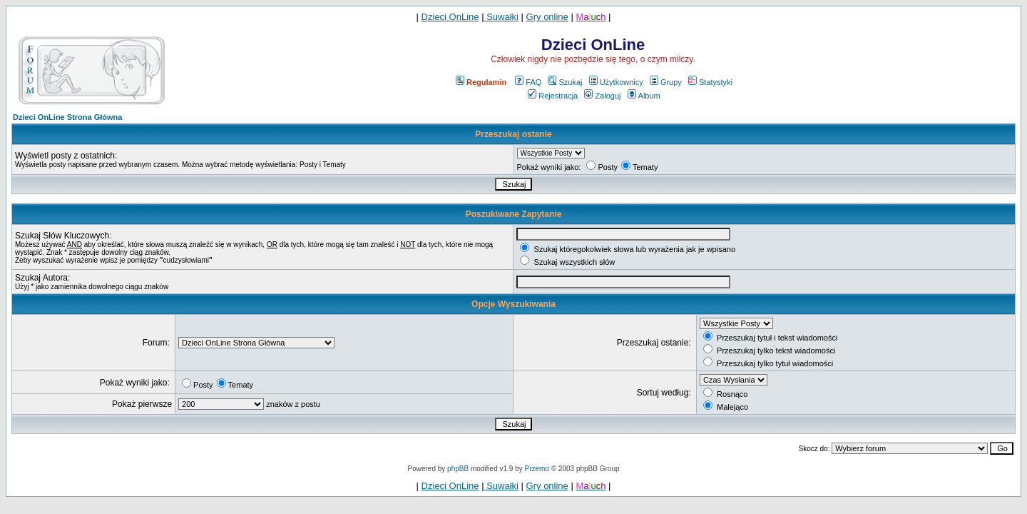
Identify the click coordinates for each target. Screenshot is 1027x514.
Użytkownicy (616, 82)
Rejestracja (553, 95)
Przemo (537, 469)
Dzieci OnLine (450, 16)
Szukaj (565, 82)
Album (644, 95)
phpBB (458, 469)
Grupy (666, 82)
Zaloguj (602, 95)
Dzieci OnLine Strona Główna (67, 117)
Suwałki (501, 16)
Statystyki (710, 82)
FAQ (528, 82)
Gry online (547, 16)
